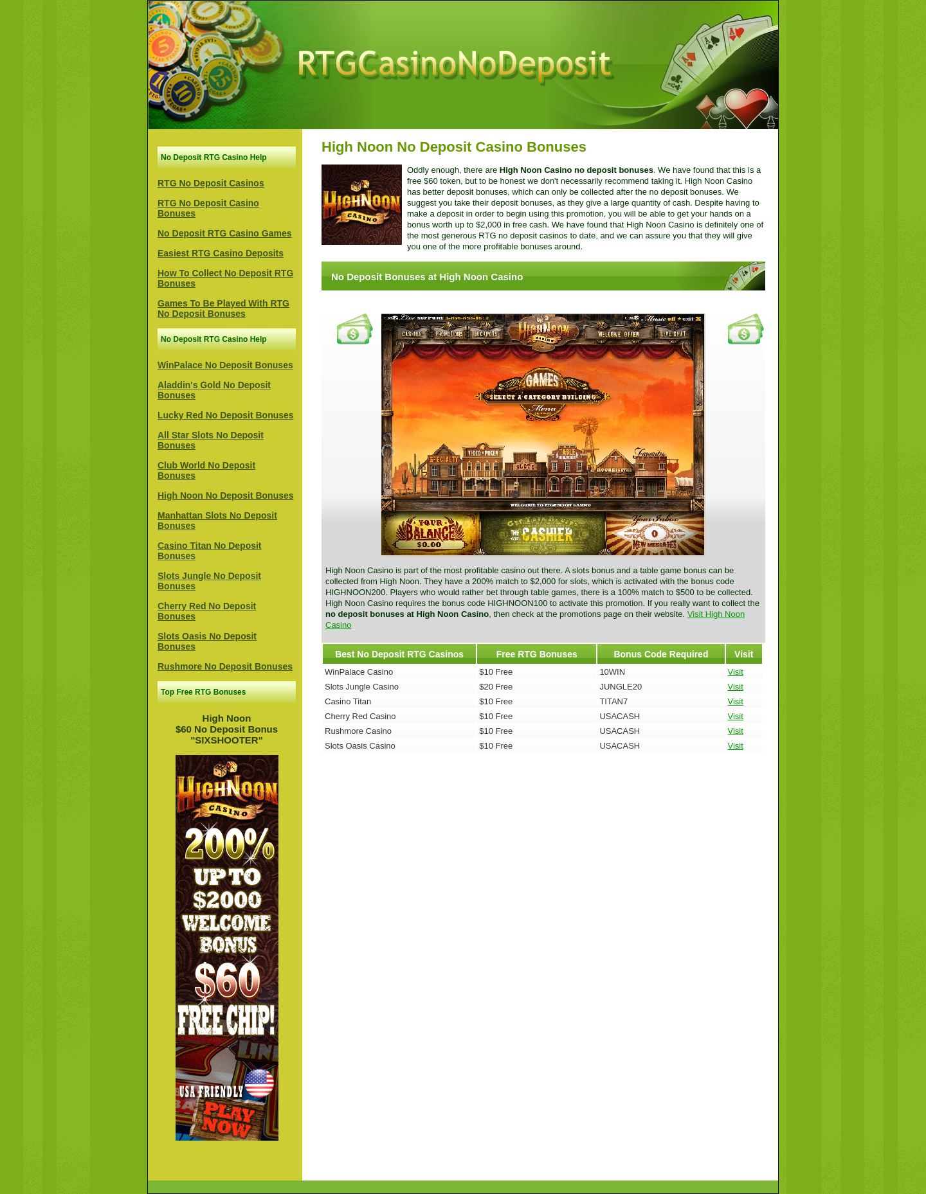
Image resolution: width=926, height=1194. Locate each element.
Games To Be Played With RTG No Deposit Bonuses (223, 308)
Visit (735, 672)
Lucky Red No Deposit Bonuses (226, 415)
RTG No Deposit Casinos (211, 183)
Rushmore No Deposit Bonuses (225, 666)
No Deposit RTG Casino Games (224, 233)
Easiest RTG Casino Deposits (221, 253)
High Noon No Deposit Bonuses (226, 495)
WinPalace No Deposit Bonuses (225, 365)
